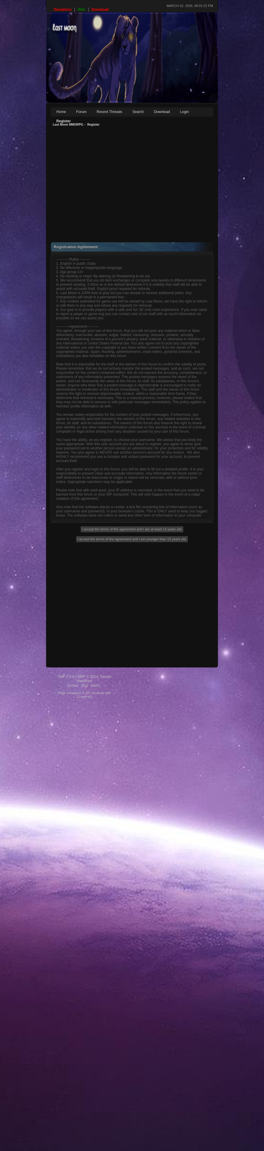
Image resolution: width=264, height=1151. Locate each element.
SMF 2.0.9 (66, 677)
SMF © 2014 (88, 677)
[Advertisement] (83, 186)
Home (61, 112)
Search (138, 112)
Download (162, 112)
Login (184, 112)
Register (63, 121)
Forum (81, 112)
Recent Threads (109, 112)
